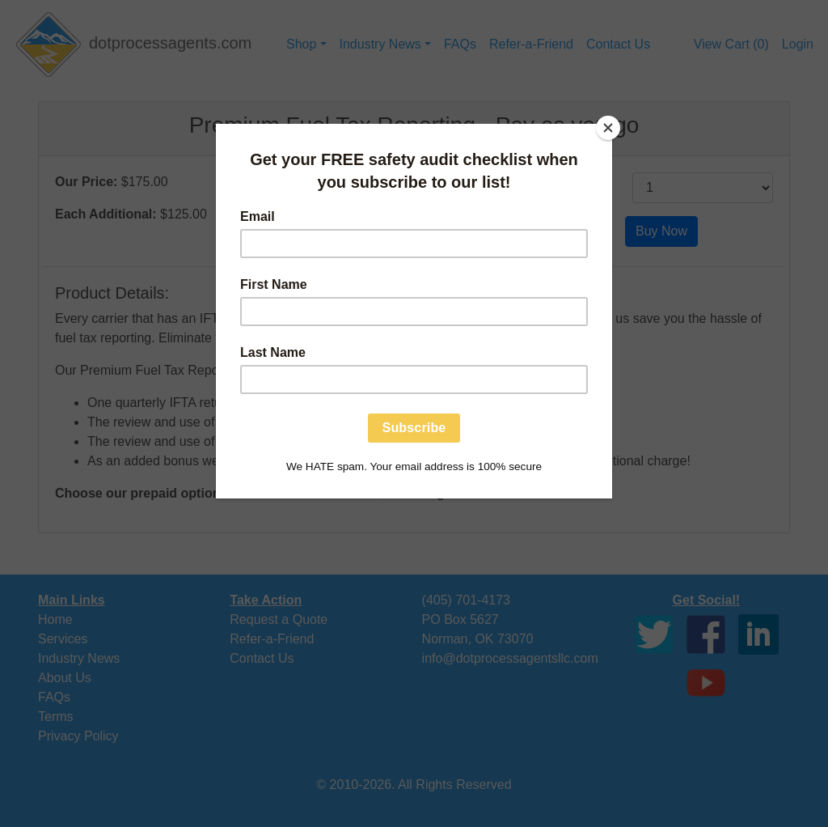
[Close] (608, 128)
